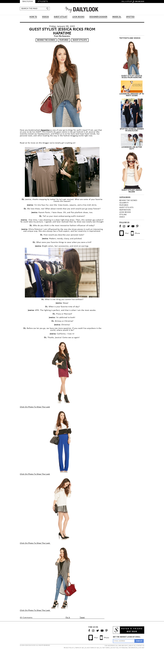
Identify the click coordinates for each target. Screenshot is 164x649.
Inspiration (125, 210)
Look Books (125, 212)
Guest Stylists (80, 40)
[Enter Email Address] (124, 641)
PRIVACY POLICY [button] (69, 647)
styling (123, 215)
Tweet (82, 617)
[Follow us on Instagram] (124, 226)
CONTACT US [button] (140, 645)
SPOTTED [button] (130, 17)
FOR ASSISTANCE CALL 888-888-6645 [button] (116, 645)
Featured (63, 40)
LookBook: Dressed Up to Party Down (131, 95)
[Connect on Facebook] (120, 226)
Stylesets (43, 1)
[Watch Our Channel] (133, 226)
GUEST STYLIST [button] (61, 17)
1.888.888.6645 (139, 1)
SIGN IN (114, 1)
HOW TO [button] (33, 17)
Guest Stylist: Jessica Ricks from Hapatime (131, 77)
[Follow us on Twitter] (128, 226)
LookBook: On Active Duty (131, 148)
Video (122, 217)
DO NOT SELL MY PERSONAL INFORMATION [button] (124, 647)
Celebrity (124, 203)
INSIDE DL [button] (116, 17)
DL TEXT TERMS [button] (104, 647)
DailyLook (27, 1)
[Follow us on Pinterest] (137, 226)
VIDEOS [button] (45, 17)
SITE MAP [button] (141, 647)
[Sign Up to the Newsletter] (139, 641)
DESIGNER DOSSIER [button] (98, 17)
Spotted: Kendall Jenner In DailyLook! (132, 130)
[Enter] (47, 8)
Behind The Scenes (46, 40)
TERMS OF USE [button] (79, 647)
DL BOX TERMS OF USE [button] (92, 647)
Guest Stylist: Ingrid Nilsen (132, 191)
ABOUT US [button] (132, 645)
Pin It (68, 617)
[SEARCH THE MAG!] (33, 8)
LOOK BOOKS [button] (78, 17)
